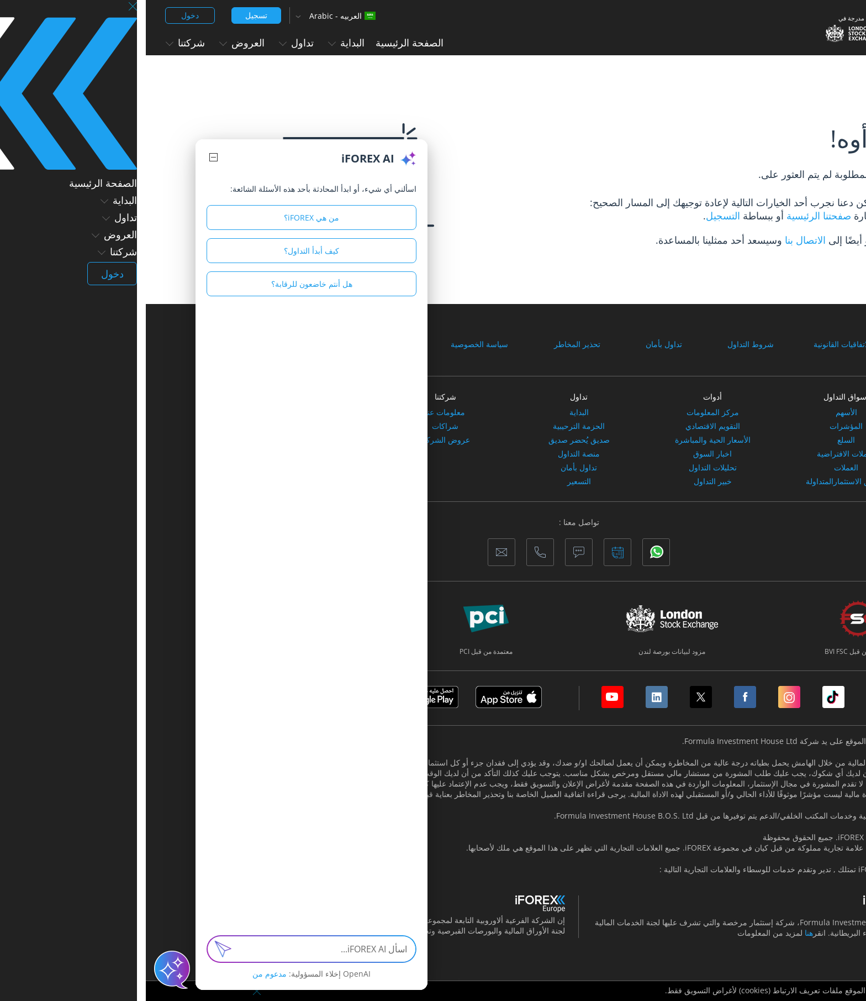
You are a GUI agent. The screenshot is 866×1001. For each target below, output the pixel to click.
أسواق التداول (700, 396)
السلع (700, 440)
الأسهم (700, 412)
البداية (200, 42)
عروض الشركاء (299, 440)
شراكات (299, 426)
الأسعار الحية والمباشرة (567, 440)
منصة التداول (433, 454)
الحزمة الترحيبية (433, 426)
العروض (96, 42)
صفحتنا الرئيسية (671, 215)
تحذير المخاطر (431, 344)
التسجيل (577, 215)
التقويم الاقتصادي (567, 426)
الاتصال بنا (659, 240)
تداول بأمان (518, 344)
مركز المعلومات (567, 412)
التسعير (433, 481)
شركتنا (39, 42)
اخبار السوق (566, 454)
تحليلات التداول (567, 468)
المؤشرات (700, 426)
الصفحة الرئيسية (264, 42)
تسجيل (110, 15)
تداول (150, 42)
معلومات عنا (299, 412)
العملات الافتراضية (700, 454)
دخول (44, 15)
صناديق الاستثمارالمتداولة (700, 481)
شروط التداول (605, 344)
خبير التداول (567, 481)
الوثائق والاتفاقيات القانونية (710, 344)
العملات (700, 468)
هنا (663, 932)
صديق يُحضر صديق (433, 440)
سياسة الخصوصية (333, 344)
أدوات (566, 396)
